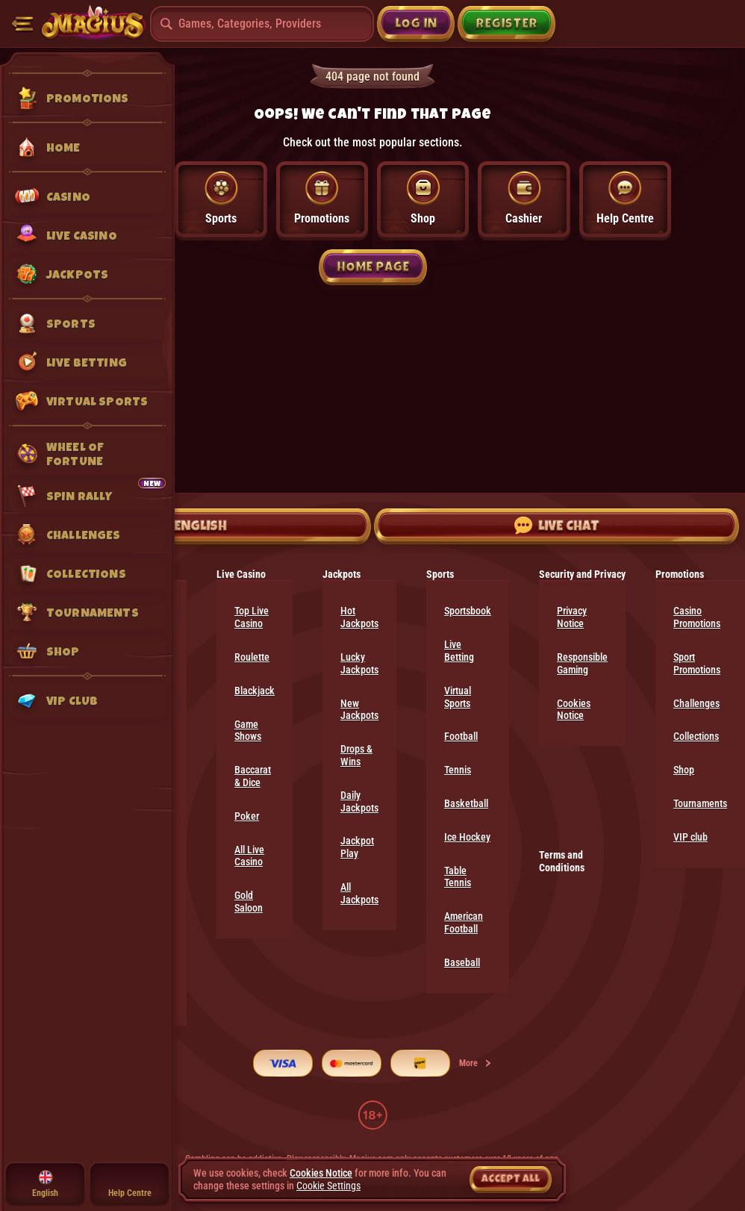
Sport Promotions (696, 663)
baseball (462, 962)
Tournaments (700, 803)
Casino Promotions (696, 617)
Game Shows (247, 730)
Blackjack (254, 691)
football (461, 736)
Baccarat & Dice (252, 776)
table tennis (457, 877)
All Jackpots (359, 893)
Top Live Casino (251, 617)
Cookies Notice (573, 709)
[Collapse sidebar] (22, 23)
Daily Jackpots (359, 801)
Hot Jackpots (359, 617)
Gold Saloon (248, 901)
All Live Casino (249, 856)
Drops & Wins (356, 755)
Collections (696, 736)
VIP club (690, 837)
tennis (457, 770)
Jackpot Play (357, 847)
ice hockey (467, 837)
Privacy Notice (572, 617)
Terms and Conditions (562, 861)
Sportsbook (467, 611)
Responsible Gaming (582, 663)
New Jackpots (359, 709)
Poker (246, 816)
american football (463, 922)
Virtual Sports (457, 697)
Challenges (696, 703)
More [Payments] (476, 1063)
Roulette (251, 657)
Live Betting (459, 650)
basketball (466, 803)
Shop (683, 770)
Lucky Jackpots (359, 663)
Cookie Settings (328, 1186)
